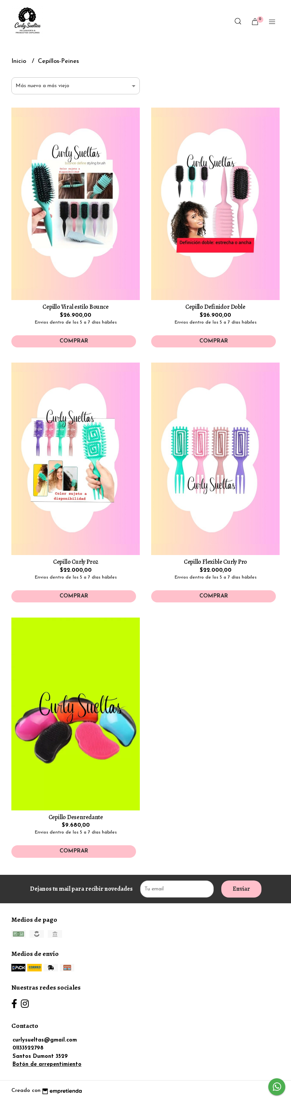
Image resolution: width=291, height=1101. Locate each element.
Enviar (241, 889)
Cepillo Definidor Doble (215, 307)
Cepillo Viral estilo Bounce (75, 307)
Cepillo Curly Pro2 (75, 562)
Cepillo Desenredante (75, 817)
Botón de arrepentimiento (47, 1064)
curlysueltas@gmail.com (45, 1040)
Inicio (19, 61)
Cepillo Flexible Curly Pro (215, 562)
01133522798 (28, 1048)
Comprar (73, 341)
